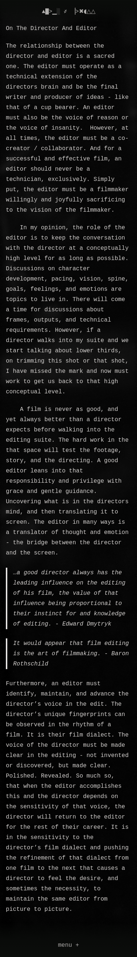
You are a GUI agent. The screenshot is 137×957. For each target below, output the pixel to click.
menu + (68, 945)
